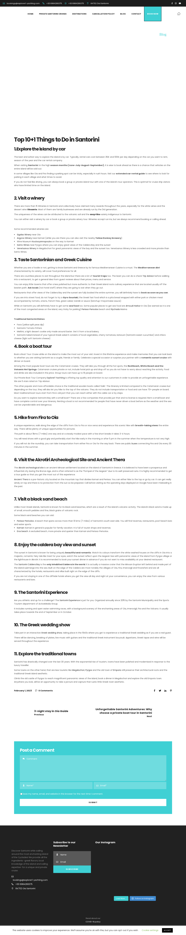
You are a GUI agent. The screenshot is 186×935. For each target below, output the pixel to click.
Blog (162, 34)
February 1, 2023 (23, 690)
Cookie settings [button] (150, 930)
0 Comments (44, 690)
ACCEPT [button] (167, 930)
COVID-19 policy (93, 921)
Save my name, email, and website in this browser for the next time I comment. (63, 793)
